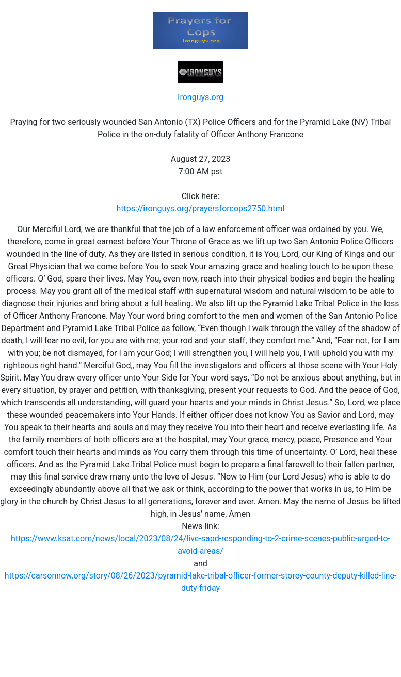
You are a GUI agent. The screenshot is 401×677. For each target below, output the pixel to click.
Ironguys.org (200, 97)
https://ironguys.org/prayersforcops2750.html (201, 208)
